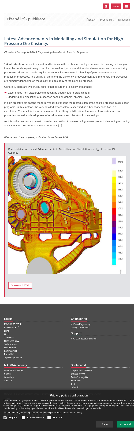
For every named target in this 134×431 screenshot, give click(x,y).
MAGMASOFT (11, 327)
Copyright (8, 394)
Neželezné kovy (11, 341)
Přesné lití (106, 19)
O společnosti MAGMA (81, 370)
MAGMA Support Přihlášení (83, 339)
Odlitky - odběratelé (80, 327)
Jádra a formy (10, 344)
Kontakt (73, 394)
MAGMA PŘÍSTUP (13, 324)
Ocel (6, 334)
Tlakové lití (9, 337)
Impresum (46, 394)
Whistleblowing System (90, 394)
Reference (75, 380)
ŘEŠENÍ (91, 19)
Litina (6, 331)
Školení (7, 374)
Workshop (9, 377)
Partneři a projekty (79, 377)
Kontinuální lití (10, 351)
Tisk (73, 384)
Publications (123, 19)
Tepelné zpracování (13, 357)
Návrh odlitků (10, 347)
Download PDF (20, 285)
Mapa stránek (60, 394)
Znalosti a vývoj (78, 374)
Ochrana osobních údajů (27, 394)
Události (74, 387)
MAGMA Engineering (80, 324)
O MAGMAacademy (13, 370)
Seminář (8, 380)
